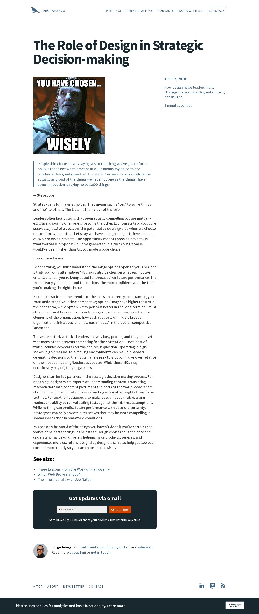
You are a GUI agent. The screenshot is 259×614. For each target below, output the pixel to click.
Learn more (116, 605)
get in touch (100, 552)
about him (78, 552)
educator (145, 547)
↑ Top (38, 586)
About (52, 586)
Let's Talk (216, 11)
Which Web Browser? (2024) (60, 474)
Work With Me (191, 11)
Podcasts (166, 11)
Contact (96, 586)
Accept (235, 605)
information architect (99, 547)
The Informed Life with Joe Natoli (64, 479)
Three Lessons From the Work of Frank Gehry (74, 469)
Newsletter (73, 586)
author (124, 547)
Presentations (140, 11)
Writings (114, 11)
